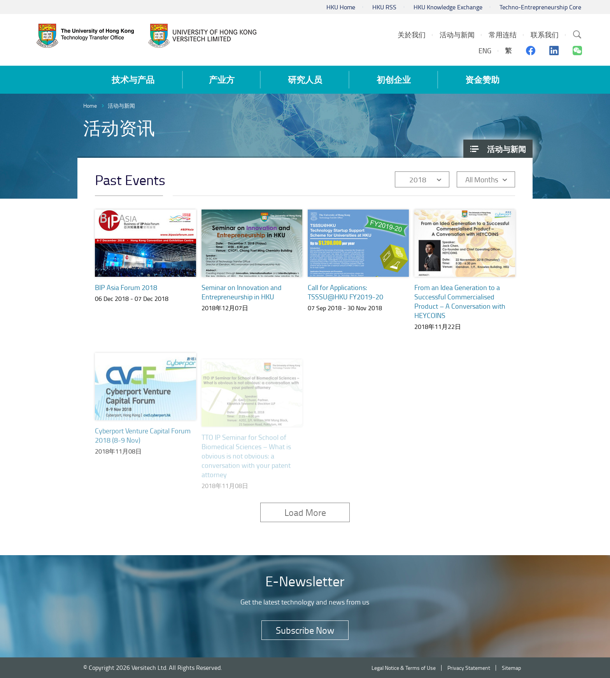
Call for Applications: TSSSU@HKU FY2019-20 (345, 293)
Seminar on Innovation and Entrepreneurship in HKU (242, 292)
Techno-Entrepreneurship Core (540, 7)
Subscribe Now (305, 630)
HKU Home (340, 7)
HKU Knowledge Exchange (448, 7)
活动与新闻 (121, 105)
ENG (485, 50)
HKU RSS (384, 7)
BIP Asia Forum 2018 (126, 287)
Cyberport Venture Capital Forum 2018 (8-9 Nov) (143, 443)
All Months (481, 179)
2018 (417, 179)
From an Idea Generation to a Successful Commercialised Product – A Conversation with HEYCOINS (459, 309)
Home (90, 105)
